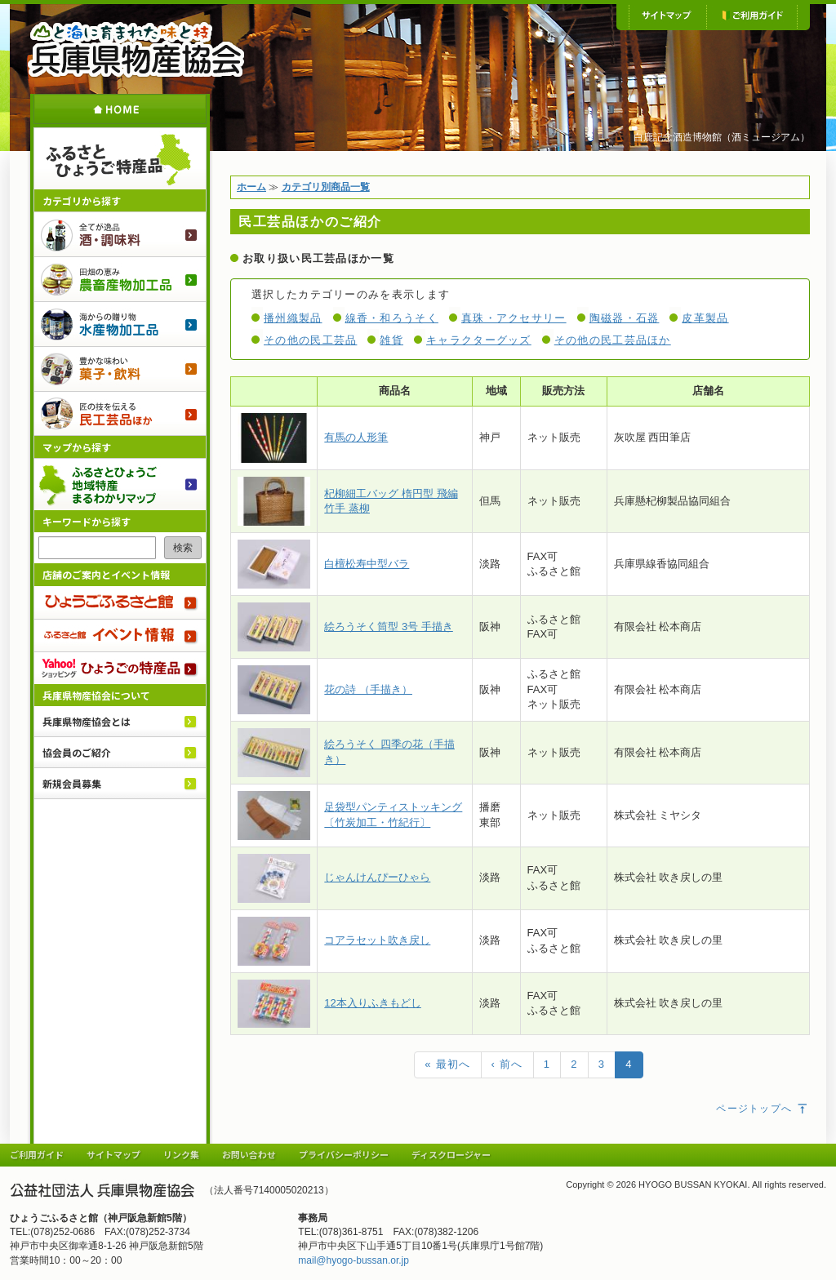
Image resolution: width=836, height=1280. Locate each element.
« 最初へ (447, 1064)
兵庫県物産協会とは (86, 721)
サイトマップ (667, 16)
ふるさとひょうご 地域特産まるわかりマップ (120, 484)
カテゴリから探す (81, 200)
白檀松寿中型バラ (366, 564)
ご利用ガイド (752, 16)
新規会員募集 (71, 783)
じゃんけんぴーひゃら (377, 877)
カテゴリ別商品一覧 (326, 187)
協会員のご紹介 (76, 752)
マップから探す (76, 447)
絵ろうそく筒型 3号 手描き (388, 626)
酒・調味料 (120, 233)
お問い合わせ (249, 1154)
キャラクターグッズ (478, 340)
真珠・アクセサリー (514, 318)
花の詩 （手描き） (368, 689)
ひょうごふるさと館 (120, 602)
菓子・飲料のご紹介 (120, 368)
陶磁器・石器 (624, 318)
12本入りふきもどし (372, 1003)
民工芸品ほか (120, 413)
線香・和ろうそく (391, 318)
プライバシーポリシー (344, 1154)
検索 (183, 547)
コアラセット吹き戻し (377, 940)
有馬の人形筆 (356, 437)
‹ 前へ (507, 1064)
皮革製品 (705, 318)
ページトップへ (762, 1109)
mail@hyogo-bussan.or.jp (353, 1260)
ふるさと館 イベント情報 (120, 635)
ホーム (120, 109)
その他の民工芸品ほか (612, 340)
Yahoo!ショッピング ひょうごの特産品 (120, 667)
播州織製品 (293, 318)
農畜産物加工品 (120, 278)
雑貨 (391, 340)
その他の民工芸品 (310, 340)
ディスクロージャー (451, 1154)
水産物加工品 (120, 323)
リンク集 (181, 1154)
